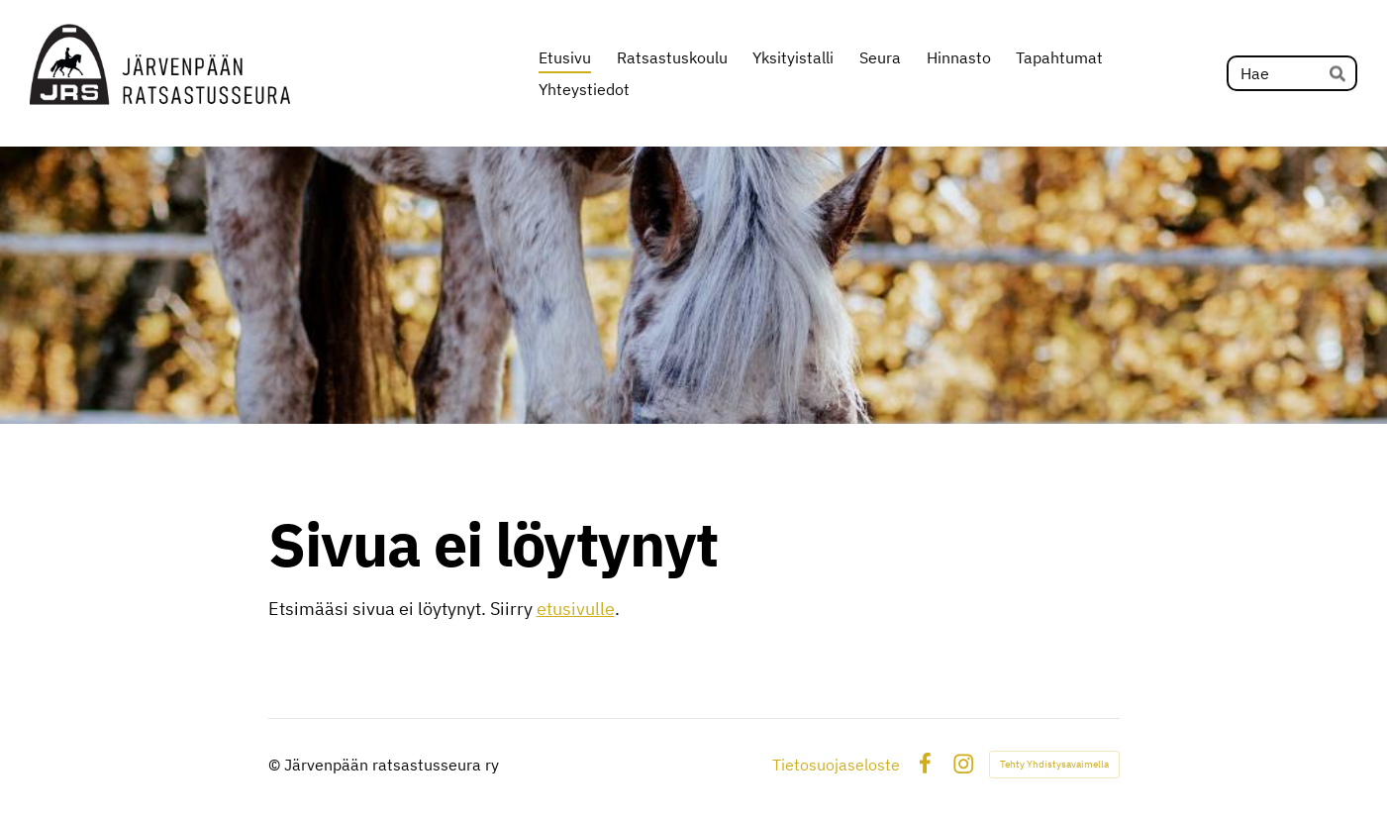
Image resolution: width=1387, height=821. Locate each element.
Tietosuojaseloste (836, 764)
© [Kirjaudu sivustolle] (276, 764)
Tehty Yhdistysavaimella (1054, 764)
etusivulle (576, 608)
